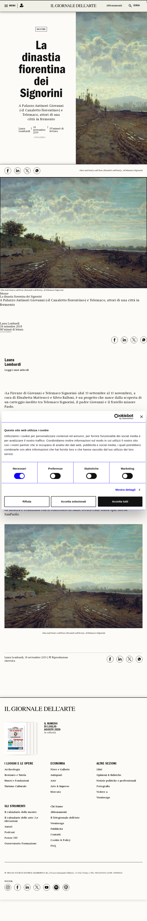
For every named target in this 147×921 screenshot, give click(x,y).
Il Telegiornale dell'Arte (68, 832)
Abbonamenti (114, 5)
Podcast (10, 850)
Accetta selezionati (73, 501)
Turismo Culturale (17, 791)
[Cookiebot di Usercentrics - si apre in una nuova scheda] (117, 416)
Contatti (56, 853)
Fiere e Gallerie (61, 771)
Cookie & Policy (61, 859)
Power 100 (11, 857)
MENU (12, 5)
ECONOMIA (57, 764)
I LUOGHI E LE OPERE (18, 764)
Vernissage (105, 809)
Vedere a (103, 802)
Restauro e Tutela (17, 777)
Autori (9, 844)
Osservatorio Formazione (23, 864)
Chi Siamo (57, 819)
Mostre (41, 29)
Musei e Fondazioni (18, 784)
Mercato (56, 798)
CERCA (136, 5)
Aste (53, 784)
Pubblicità (57, 846)
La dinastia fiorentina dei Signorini (41, 71)
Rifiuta (27, 501)
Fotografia (104, 795)
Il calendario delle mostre (23, 826)
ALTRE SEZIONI (106, 764)
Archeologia (13, 771)
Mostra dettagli (125, 489)
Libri (100, 771)
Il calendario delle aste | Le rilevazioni (24, 835)
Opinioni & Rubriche (111, 777)
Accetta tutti (120, 501)
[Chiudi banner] (141, 416)
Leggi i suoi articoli (16, 370)
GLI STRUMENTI (14, 819)
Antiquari (57, 777)
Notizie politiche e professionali (110, 787)
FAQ (53, 866)
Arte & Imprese (61, 791)
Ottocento (39, 137)
